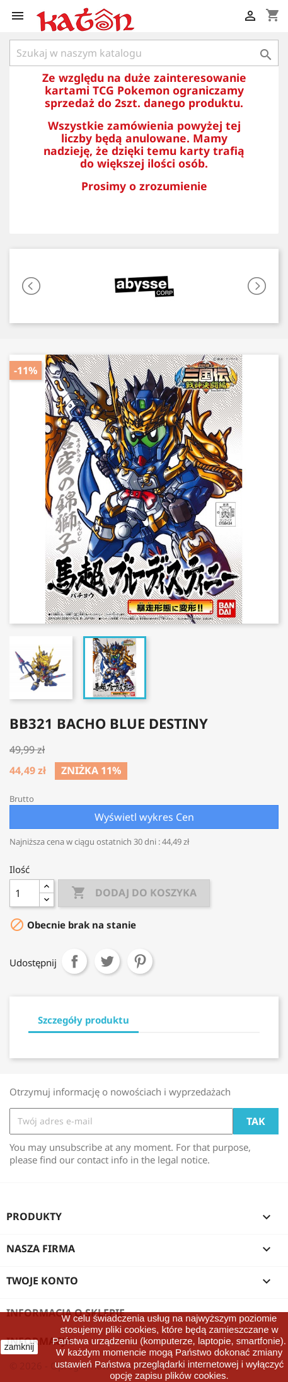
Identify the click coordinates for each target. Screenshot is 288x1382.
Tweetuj (107, 961)
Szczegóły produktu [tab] (83, 1020)
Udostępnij (74, 961)
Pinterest (140, 961)
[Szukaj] (144, 53)
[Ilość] (24, 893)
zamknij (19, 1347)
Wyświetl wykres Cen (144, 817)
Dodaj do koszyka (134, 893)
